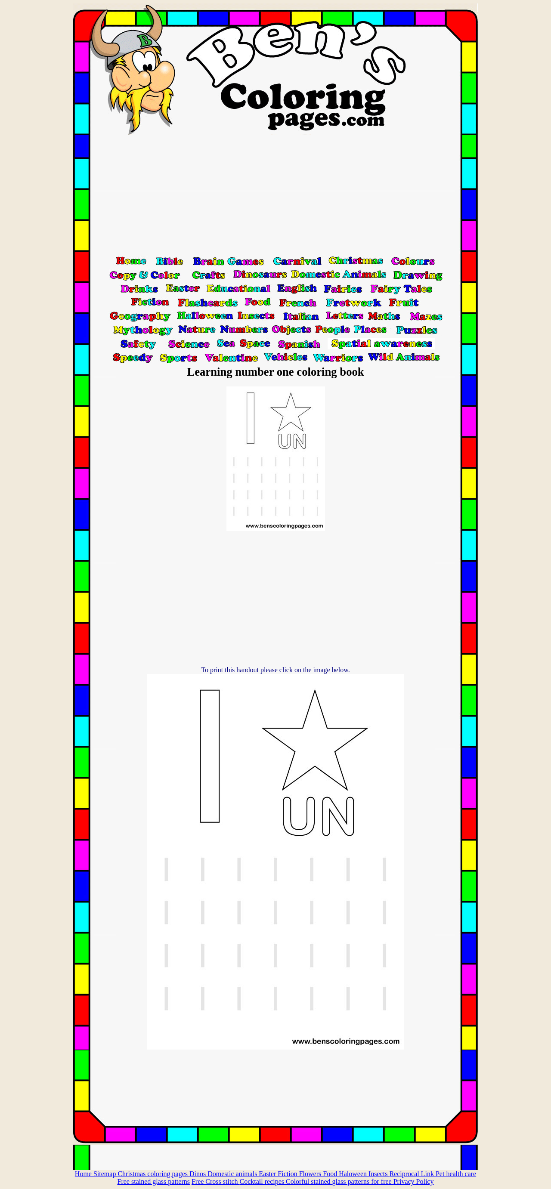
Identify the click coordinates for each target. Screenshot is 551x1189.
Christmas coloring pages (153, 1173)
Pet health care (456, 1173)
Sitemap (105, 1173)
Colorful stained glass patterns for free (339, 1181)
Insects (378, 1173)
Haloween (353, 1173)
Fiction (288, 1173)
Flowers (311, 1173)
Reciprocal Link (412, 1173)
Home (84, 1173)
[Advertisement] (275, 195)
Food (331, 1173)
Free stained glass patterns (154, 1181)
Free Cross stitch (216, 1181)
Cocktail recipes (262, 1181)
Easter (268, 1173)
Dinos (198, 1173)
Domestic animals (233, 1173)
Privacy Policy (413, 1181)
